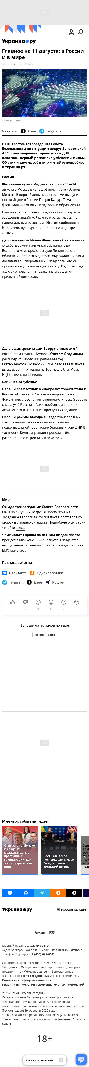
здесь (20, 527)
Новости (39, 634)
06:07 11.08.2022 (12, 64)
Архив (40, 932)
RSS (52, 932)
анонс (51, 634)
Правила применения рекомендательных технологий (43, 984)
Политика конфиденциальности (27, 980)
